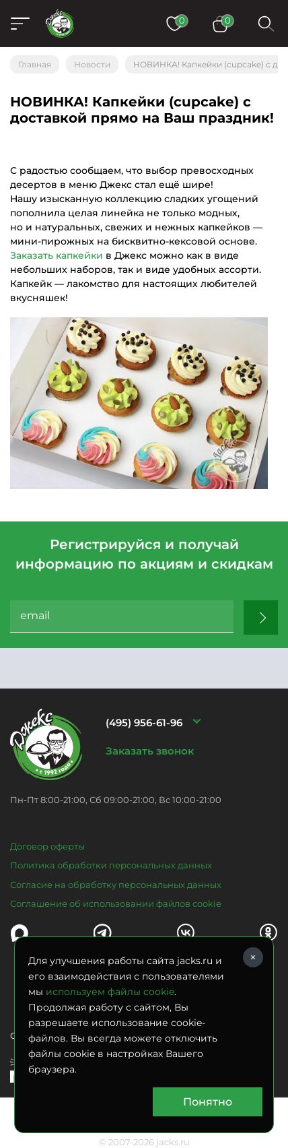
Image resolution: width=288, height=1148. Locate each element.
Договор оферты (47, 846)
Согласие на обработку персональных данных (115, 884)
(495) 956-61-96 (144, 722)
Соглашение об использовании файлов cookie (115, 903)
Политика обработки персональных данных (111, 865)
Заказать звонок (150, 750)
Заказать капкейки (56, 255)
